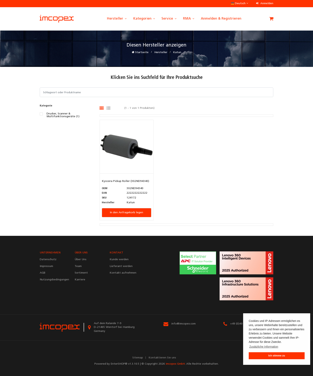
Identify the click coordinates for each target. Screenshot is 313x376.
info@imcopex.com (183, 323)
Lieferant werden (121, 266)
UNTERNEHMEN (50, 252)
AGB (42, 272)
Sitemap (137, 357)
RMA (189, 18)
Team (78, 266)
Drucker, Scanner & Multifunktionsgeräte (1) (63, 115)
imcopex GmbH (175, 363)
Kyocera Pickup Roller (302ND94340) (125, 181)
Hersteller (117, 18)
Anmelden (264, 3)
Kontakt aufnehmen (123, 272)
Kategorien (144, 18)
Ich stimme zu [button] (276, 355)
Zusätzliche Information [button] (263, 346)
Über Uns (80, 259)
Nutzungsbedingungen (54, 279)
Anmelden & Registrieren (221, 18)
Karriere (80, 279)
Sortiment (81, 272)
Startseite (140, 52)
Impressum (46, 266)
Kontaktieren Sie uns (162, 357)
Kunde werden (119, 259)
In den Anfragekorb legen (126, 212)
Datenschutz (48, 259)
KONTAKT (116, 252)
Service (169, 18)
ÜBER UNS (81, 252)
